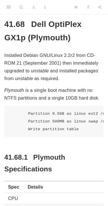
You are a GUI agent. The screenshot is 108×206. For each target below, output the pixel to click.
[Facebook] (88, 7)
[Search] (21, 7)
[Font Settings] (33, 7)
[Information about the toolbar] (45, 7)
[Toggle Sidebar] (8, 7)
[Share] (100, 7)
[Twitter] (76, 7)
